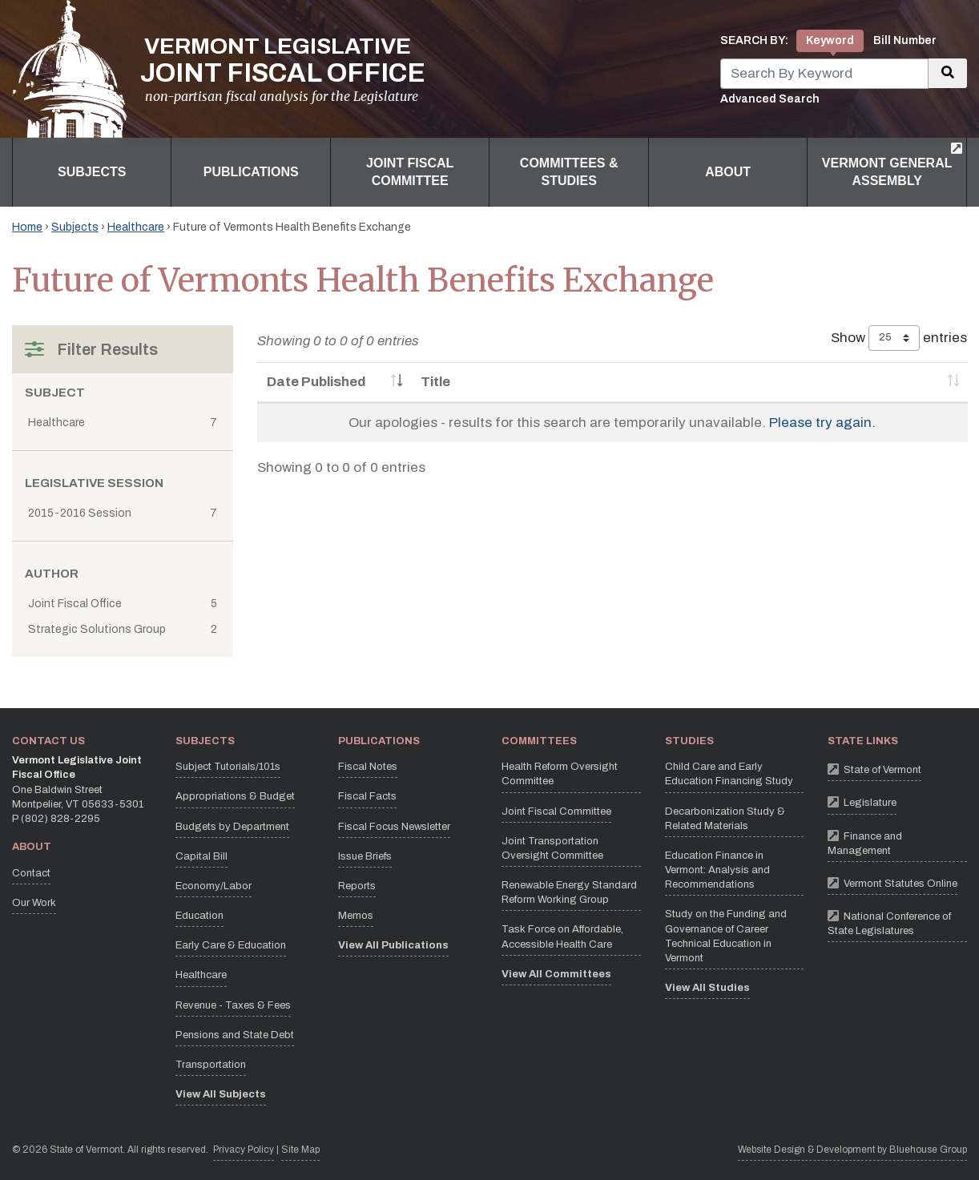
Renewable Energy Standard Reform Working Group (569, 892)
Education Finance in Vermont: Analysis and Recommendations (717, 870)
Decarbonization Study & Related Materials (725, 819)
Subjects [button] (92, 172)
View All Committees (556, 974)
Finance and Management (897, 841)
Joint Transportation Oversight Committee (552, 848)
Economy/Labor (213, 886)
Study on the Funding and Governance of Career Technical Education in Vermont (726, 936)
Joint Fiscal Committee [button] (409, 171)
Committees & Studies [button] (569, 171)
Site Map (300, 1149)
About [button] (728, 172)
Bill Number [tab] (905, 40)
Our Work (34, 902)
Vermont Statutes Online (892, 882)
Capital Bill (201, 856)
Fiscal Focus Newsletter (394, 826)
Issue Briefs (365, 856)
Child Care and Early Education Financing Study (729, 774)
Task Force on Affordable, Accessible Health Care (562, 936)
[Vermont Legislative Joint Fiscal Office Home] (218, 69)
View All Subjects (220, 1094)
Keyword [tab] (830, 40)
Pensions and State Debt (234, 1035)
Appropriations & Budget (235, 796)
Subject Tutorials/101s (227, 766)
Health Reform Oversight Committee (560, 774)
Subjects (75, 227)
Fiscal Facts (367, 796)
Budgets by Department (232, 826)
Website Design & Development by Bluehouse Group (852, 1149)
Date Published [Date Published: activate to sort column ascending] (316, 381)
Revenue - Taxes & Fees (233, 1005)
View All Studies (707, 987)
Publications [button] (251, 172)
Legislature (862, 801)
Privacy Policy (243, 1148)
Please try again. (822, 422)
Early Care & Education (230, 945)
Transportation (210, 1064)
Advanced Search (770, 99)
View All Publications (393, 945)
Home (27, 227)
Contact (31, 873)
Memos (355, 915)
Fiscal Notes (367, 766)
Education (199, 915)
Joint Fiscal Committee (556, 811)
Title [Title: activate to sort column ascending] (435, 381)
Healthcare (135, 227)
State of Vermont (874, 769)
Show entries (899, 338)
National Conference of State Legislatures (897, 921)
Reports (357, 886)
